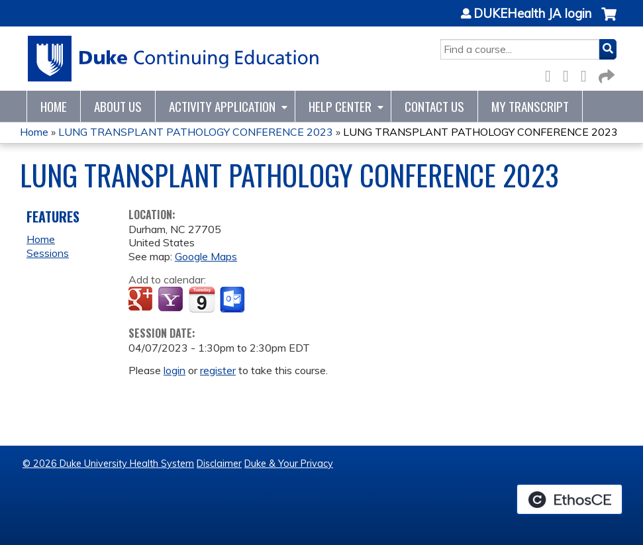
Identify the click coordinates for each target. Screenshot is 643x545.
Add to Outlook (233, 300)
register (218, 370)
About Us (118, 106)
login (174, 370)
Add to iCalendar (201, 299)
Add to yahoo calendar (171, 300)
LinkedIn (587, 73)
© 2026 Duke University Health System (108, 464)
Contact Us (434, 106)
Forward (605, 73)
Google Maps (206, 256)
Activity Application (222, 106)
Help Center (340, 106)
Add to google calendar (142, 300)
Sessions (47, 253)
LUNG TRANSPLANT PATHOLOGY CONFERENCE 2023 (195, 131)
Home (53, 106)
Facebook (551, 73)
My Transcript (530, 106)
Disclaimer (219, 464)
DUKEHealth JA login (532, 14)
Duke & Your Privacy (288, 464)
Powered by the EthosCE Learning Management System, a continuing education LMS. (569, 499)
